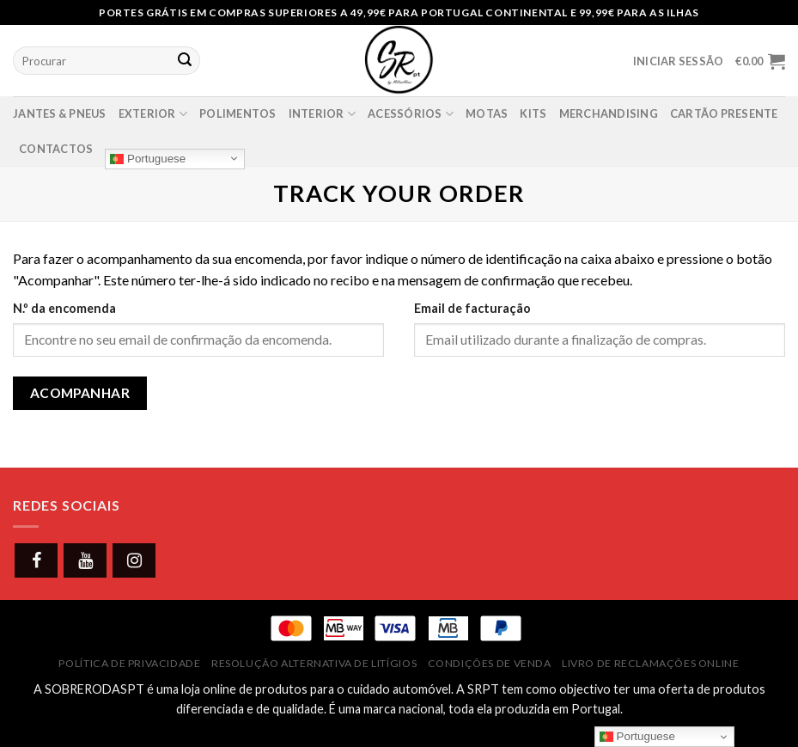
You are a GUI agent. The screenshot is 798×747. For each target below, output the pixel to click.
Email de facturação (472, 308)
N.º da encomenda (64, 308)
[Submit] (184, 61)
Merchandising (608, 113)
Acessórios (411, 114)
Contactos (56, 149)
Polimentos (238, 113)
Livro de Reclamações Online (651, 663)
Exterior (153, 114)
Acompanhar (80, 393)
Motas (487, 113)
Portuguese (148, 158)
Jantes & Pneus (60, 113)
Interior (322, 114)
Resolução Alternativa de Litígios (314, 663)
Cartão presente (724, 113)
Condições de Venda (489, 663)
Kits (533, 113)
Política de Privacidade (129, 663)
